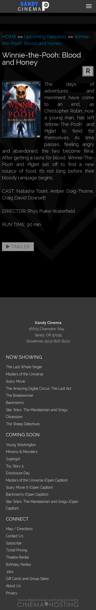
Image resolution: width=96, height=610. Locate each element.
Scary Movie (15, 381)
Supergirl (13, 459)
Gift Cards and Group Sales (27, 579)
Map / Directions (19, 529)
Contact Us (14, 536)
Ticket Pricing (16, 550)
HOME (9, 36)
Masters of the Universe (24, 374)
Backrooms (15, 403)
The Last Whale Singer (24, 367)
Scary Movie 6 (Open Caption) (29, 487)
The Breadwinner (19, 395)
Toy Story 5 (15, 466)
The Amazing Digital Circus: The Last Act (38, 388)
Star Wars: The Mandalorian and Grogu (37, 410)
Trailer (18, 246)
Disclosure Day (18, 473)
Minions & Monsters (21, 452)
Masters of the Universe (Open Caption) (37, 480)
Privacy (11, 593)
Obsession (14, 417)
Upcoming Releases (45, 36)
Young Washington (21, 445)
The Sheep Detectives (23, 424)
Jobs (9, 572)
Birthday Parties (18, 564)
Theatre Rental (17, 557)
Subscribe (14, 543)
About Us (13, 586)
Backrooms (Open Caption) (27, 494)
